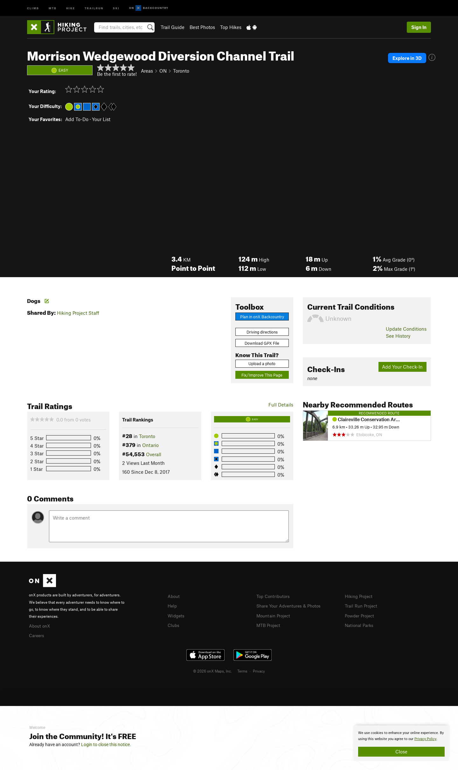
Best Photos (202, 27)
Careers (37, 634)
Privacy (259, 670)
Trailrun (94, 8)
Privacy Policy (425, 739)
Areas (147, 71)
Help (173, 605)
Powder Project (361, 615)
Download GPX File (262, 343)
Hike (70, 8)
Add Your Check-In (402, 367)
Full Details (280, 404)
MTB (53, 8)
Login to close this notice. (106, 744)
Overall (153, 454)
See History (398, 336)
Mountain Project (274, 615)
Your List (101, 119)
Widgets (177, 615)
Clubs (174, 624)
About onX (40, 625)
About (174, 596)
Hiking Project (360, 596)
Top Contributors (274, 596)
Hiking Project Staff (78, 313)
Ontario (150, 445)
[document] (401, 743)
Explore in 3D (411, 58)
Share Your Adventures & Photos (291, 605)
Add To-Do (76, 119)
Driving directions (262, 332)
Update (406, 329)
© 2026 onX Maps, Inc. (212, 670)
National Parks (360, 624)
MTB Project (269, 624)
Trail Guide (172, 27)
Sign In (419, 27)
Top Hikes (230, 27)
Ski (116, 8)
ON (163, 71)
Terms (242, 670)
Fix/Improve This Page (261, 375)
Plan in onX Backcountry (262, 316)
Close (401, 751)
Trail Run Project (362, 605)
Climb (33, 8)
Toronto (181, 71)
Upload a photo (261, 363)
